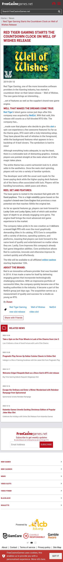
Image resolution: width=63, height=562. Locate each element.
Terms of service (27, 548)
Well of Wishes (38, 307)
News (11, 18)
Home (4, 18)
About (4, 548)
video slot (34, 312)
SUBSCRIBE (46, 445)
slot (52, 126)
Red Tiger (8, 112)
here (43, 559)
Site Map (57, 548)
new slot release (17, 312)
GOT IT (55, 556)
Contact (13, 548)
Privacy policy (44, 548)
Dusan (9, 302)
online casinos (49, 260)
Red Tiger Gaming (18, 307)
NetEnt (32, 115)
